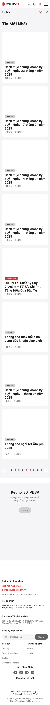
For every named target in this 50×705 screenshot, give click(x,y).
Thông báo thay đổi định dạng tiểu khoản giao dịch (23, 339)
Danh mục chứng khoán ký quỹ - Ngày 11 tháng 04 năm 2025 (25, 232)
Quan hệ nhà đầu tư (10, 653)
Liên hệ (25, 510)
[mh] (34, 4)
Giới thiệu (6, 648)
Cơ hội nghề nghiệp (10, 663)
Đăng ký (41, 637)
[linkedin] (27, 672)
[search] (29, 4)
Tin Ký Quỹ (10, 62)
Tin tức (5, 658)
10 (37, 470)
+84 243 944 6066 (11, 586)
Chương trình (11, 278)
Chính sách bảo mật (21, 694)
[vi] (40, 4)
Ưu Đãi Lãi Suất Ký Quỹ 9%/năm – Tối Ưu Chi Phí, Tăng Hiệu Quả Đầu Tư (23, 286)
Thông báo (10, 439)
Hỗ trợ (30, 648)
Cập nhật (10, 332)
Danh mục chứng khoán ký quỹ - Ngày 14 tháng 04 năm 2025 (25, 178)
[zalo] (21, 672)
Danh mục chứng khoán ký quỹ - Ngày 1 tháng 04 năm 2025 (24, 393)
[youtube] (33, 672)
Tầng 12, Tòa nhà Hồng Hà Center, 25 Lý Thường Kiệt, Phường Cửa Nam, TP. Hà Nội (23, 606)
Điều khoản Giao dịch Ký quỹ (23, 691)
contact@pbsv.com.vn (14, 589)
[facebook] (15, 672)
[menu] (46, 5)
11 (41, 470)
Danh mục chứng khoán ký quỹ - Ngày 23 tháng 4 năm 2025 (24, 70)
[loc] (42, 11)
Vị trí (35, 694)
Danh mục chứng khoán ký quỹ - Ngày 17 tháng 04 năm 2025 (25, 124)
